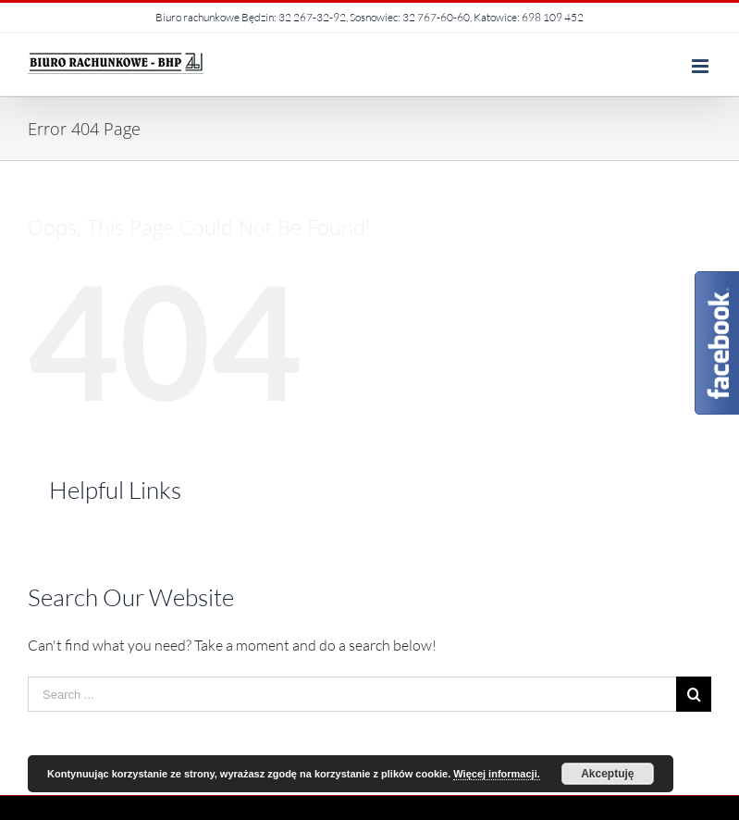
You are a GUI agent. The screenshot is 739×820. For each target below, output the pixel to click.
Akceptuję (607, 773)
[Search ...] (352, 694)
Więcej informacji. (496, 773)
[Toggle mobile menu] (701, 66)
